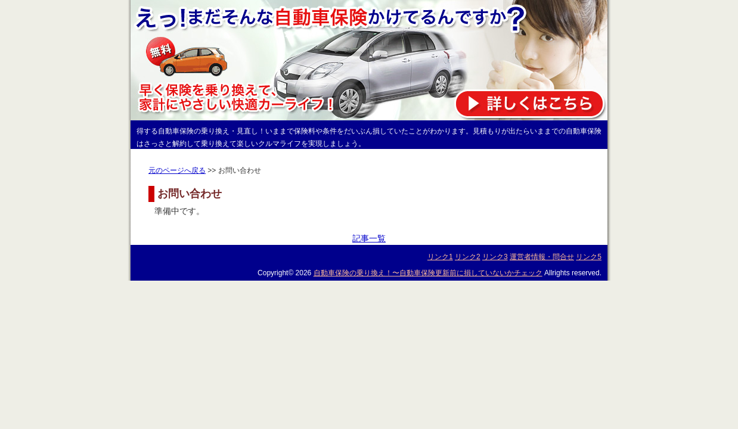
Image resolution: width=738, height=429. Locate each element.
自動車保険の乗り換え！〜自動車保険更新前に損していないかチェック (428, 273)
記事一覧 (369, 238)
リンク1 (440, 257)
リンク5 (588, 257)
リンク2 (467, 257)
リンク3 (495, 257)
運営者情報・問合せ (542, 257)
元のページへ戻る (177, 170)
